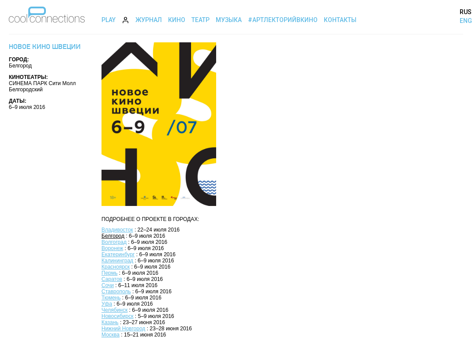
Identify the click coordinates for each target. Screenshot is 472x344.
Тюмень (110, 298)
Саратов (111, 279)
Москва (110, 335)
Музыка (229, 19)
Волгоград (114, 242)
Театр (200, 19)
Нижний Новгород (123, 328)
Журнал (148, 19)
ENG (466, 20)
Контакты (340, 19)
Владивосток (117, 230)
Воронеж (112, 248)
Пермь (109, 273)
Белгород (112, 236)
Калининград (117, 261)
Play (108, 19)
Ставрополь (116, 291)
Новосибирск (117, 316)
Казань (110, 322)
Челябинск (114, 310)
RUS (466, 11)
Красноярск (115, 267)
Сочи (107, 285)
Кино (176, 19)
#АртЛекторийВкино (283, 19)
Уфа (106, 304)
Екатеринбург (118, 254)
